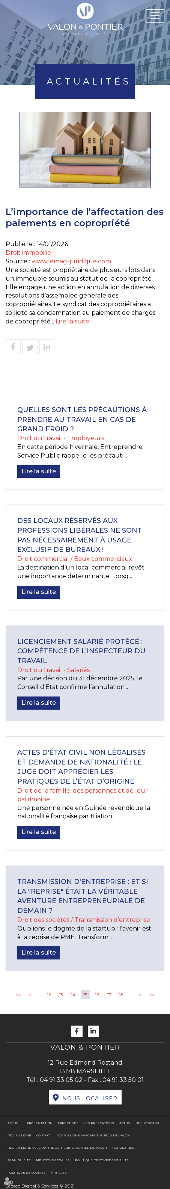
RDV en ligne (19, 1135)
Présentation (40, 1123)
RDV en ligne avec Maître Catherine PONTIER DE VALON (57, 1148)
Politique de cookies (27, 1172)
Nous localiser (89, 1098)
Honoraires (123, 1148)
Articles (59, 1172)
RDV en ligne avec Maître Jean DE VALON (93, 1135)
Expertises (68, 1123)
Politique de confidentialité (102, 1160)
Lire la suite (72, 321)
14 (73, 994)
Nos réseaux (147, 1123)
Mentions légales (53, 1160)
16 (97, 994)
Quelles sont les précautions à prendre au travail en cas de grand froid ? (82, 419)
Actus (124, 1123)
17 (109, 994)
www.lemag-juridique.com (71, 261)
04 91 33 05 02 (61, 1079)
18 (121, 994)
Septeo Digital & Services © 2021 (40, 1186)
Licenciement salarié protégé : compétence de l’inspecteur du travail (81, 651)
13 (61, 994)
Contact (43, 1135)
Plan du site (19, 1160)
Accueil (14, 1123)
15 (85, 994)
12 (49, 994)
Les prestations (99, 1123)
